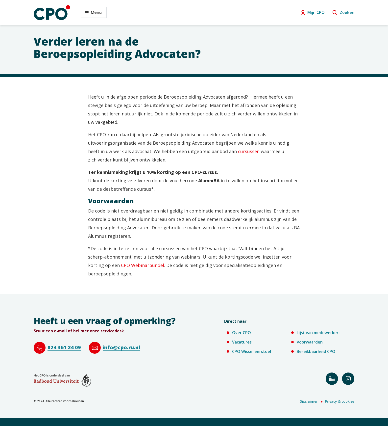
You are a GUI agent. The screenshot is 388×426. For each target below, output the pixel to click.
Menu (91, 14)
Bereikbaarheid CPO (316, 351)
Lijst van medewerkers (318, 332)
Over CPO (241, 332)
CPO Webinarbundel (142, 265)
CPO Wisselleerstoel (251, 351)
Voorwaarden (310, 342)
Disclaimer (309, 401)
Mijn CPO (316, 12)
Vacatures (242, 342)
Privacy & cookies (339, 401)
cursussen (249, 151)
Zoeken (347, 12)
